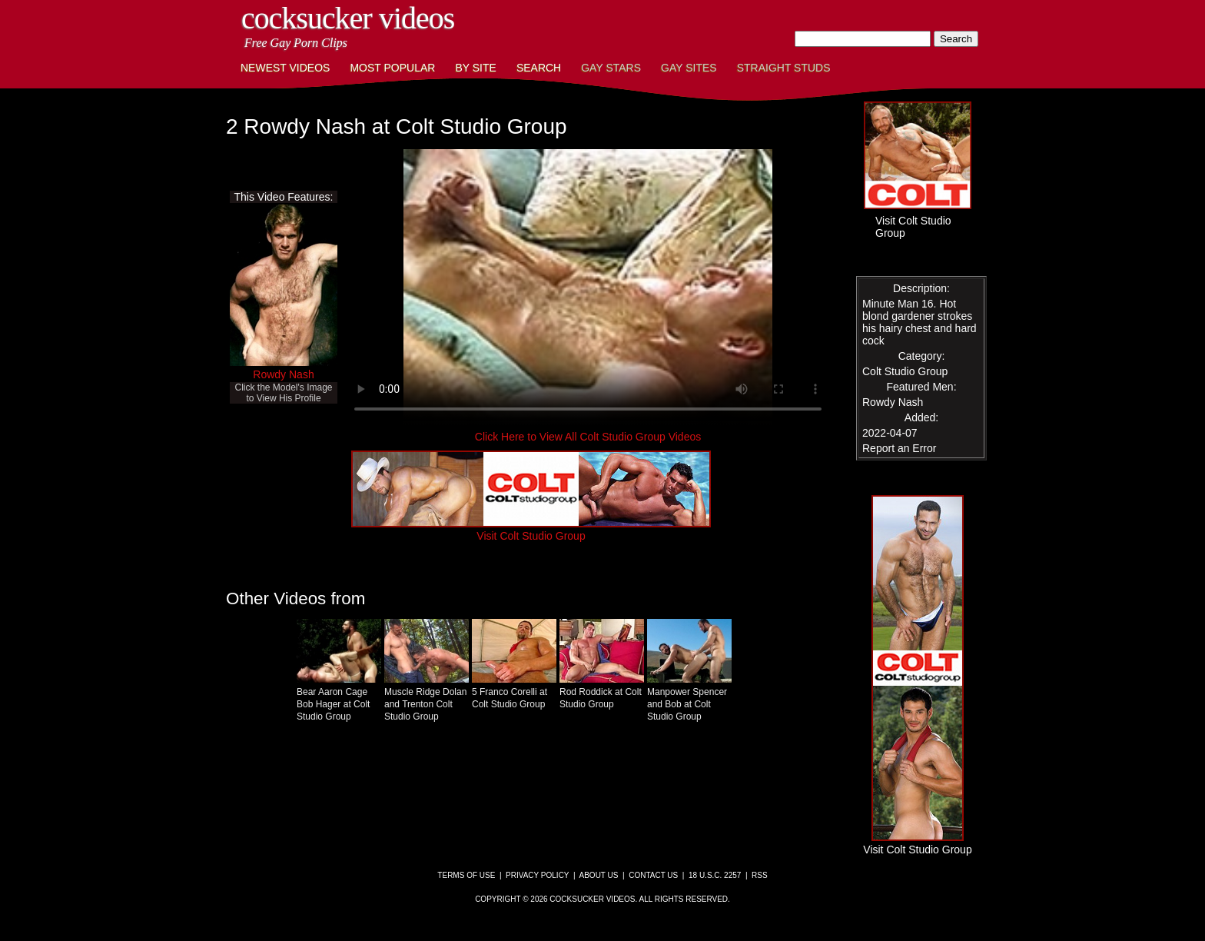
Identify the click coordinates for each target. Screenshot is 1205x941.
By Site (475, 68)
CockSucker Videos (347, 18)
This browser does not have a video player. (588, 287)
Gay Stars (611, 68)
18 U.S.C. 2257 (715, 875)
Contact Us (653, 875)
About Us (599, 875)
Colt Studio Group (905, 371)
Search (538, 68)
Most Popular (392, 68)
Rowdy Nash (283, 374)
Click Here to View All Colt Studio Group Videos (588, 437)
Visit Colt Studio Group (531, 529)
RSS (760, 875)
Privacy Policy (537, 875)
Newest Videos (285, 68)
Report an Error (899, 448)
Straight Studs (784, 68)
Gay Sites (689, 68)
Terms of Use (466, 875)
